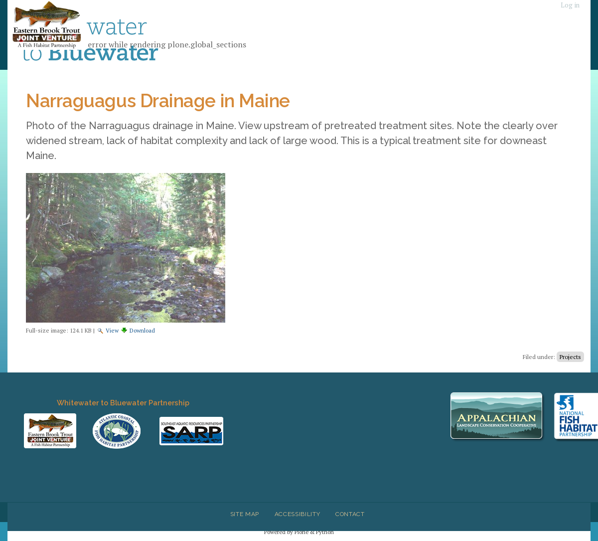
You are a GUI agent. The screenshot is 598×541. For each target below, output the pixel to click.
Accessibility (297, 514)
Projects (570, 357)
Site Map (244, 514)
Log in (570, 5)
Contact (350, 514)
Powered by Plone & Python (299, 532)
